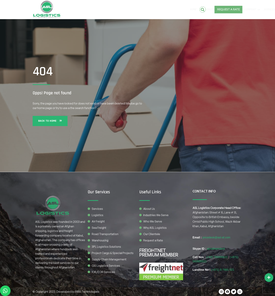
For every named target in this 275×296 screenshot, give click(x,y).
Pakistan (107, 9)
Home (67, 9)
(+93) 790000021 (217, 257)
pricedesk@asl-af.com (216, 237)
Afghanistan (85, 9)
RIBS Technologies (87, 291)
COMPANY (126, 9)
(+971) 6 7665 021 (222, 269)
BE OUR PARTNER (182, 9)
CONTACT (163, 9)
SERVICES (145, 9)
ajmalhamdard (216, 248)
